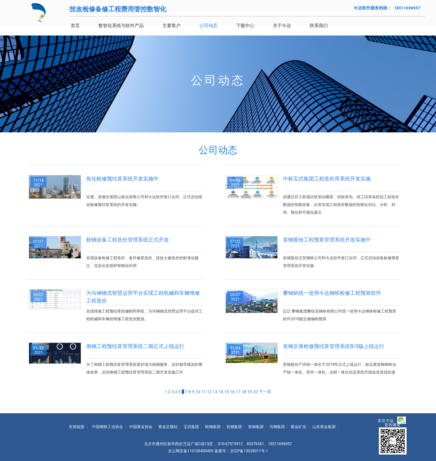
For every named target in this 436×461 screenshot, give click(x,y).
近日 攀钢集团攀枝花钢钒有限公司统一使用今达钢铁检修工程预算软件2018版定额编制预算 (339, 315)
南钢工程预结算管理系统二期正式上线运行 (135, 346)
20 (255, 391)
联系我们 (328, 25)
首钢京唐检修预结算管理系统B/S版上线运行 (333, 346)
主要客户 (181, 25)
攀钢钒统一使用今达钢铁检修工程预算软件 (332, 293)
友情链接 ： (79, 427)
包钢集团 (234, 427)
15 (226, 391)
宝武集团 (191, 427)
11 (203, 391)
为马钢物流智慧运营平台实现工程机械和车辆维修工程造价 (143, 297)
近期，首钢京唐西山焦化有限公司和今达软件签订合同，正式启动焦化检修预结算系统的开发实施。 (144, 201)
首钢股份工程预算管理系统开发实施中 (327, 240)
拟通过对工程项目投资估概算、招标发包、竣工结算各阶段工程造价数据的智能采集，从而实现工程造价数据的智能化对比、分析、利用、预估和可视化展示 (341, 205)
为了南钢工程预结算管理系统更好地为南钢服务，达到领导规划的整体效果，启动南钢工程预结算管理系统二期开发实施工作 (144, 368)
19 (249, 391)
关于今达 (291, 25)
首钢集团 (256, 427)
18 (244, 391)
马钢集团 (277, 427)
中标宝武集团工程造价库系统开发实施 (327, 179)
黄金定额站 (168, 427)
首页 (84, 25)
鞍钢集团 (213, 427)
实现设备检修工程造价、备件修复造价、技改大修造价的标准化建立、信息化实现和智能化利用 (142, 262)
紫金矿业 (298, 427)
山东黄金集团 (324, 427)
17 (238, 391)
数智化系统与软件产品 (130, 25)
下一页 (265, 391)
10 (197, 391)
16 (232, 391)
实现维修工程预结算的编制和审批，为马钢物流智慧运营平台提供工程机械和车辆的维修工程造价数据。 (144, 315)
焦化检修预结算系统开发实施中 (122, 179)
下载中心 (254, 25)
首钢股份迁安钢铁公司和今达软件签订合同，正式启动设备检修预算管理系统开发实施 (341, 262)
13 (215, 391)
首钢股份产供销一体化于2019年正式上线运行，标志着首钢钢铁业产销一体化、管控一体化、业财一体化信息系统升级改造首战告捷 (339, 368)
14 (220, 391)
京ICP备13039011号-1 (249, 451)
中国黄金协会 (140, 427)
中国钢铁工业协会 (107, 427)
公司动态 (218, 25)
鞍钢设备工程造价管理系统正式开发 (127, 240)
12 (209, 391)
